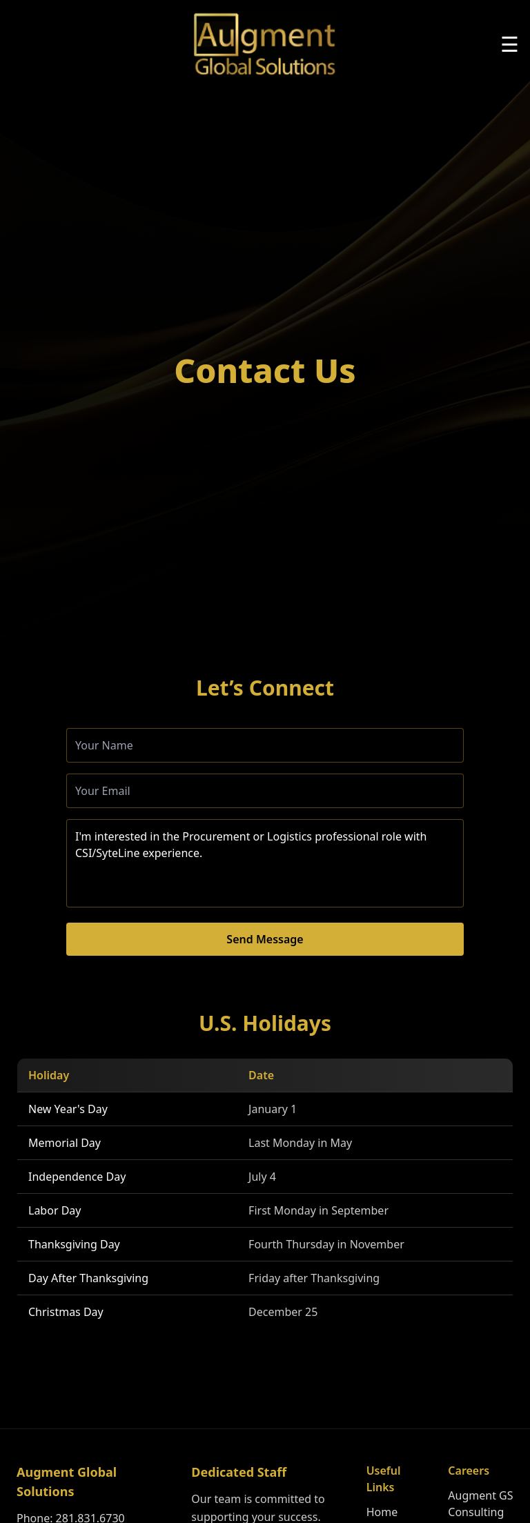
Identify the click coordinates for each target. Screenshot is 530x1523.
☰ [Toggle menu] (509, 44)
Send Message (264, 939)
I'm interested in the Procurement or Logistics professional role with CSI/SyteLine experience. (265, 863)
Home (382, 1512)
